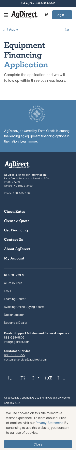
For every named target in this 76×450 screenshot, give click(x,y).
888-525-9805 (22, 193)
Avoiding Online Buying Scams (24, 306)
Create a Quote (16, 221)
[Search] (47, 14)
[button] (62, 14)
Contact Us (13, 239)
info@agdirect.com (16, 341)
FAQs (7, 291)
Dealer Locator (14, 314)
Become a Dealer (15, 322)
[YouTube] (60, 378)
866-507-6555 (14, 355)
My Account (14, 258)
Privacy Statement (49, 426)
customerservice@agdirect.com (25, 359)
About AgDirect (17, 249)
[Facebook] (10, 378)
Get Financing (16, 230)
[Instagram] (35, 378)
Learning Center (15, 299)
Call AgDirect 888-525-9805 (38, 3)
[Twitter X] (23, 378)
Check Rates (14, 211)
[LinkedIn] (48, 378)
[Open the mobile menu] (6, 14)
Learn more (28, 141)
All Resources (13, 283)
